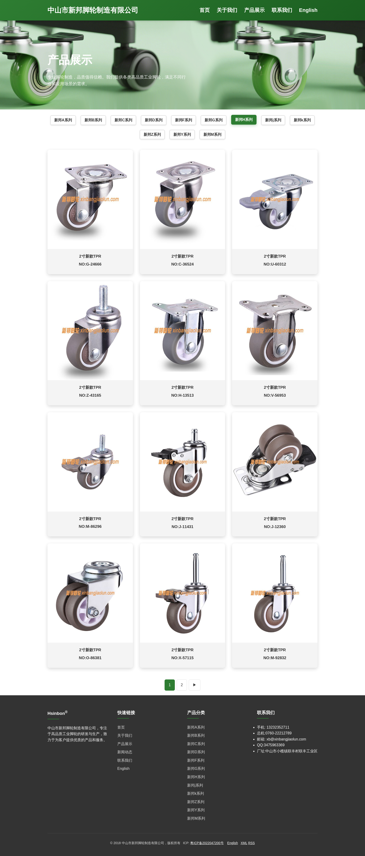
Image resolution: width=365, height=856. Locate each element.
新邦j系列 (273, 120)
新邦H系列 (244, 120)
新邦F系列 (183, 120)
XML (244, 843)
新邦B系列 (93, 120)
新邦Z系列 (152, 134)
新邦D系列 (153, 120)
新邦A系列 (63, 120)
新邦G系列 (213, 120)
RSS (251, 843)
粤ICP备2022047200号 (206, 843)
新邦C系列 (123, 120)
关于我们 (227, 10)
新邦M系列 (212, 134)
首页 (204, 10)
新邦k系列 (302, 120)
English (308, 10)
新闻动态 (124, 752)
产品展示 (254, 10)
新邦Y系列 (182, 134)
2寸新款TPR (90, 256)
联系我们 (282, 10)
